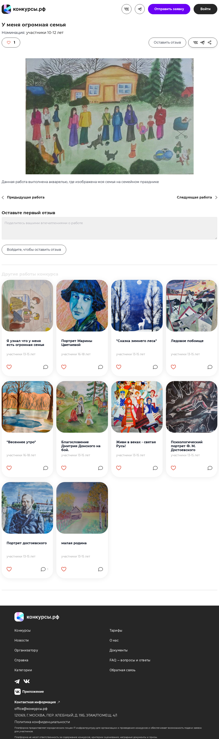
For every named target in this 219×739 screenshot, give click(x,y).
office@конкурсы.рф (30, 709)
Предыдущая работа (26, 197)
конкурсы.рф (29, 9)
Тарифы (116, 630)
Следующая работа (194, 197)
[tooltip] (195, 42)
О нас (114, 640)
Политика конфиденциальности (42, 722)
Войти (205, 9)
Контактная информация (37, 702)
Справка (21, 660)
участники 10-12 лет (45, 32)
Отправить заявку (169, 9)
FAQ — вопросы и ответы (130, 660)
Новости (21, 640)
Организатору (26, 650)
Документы (119, 650)
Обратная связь (122, 670)
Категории (23, 670)
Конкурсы (22, 630)
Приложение (29, 692)
